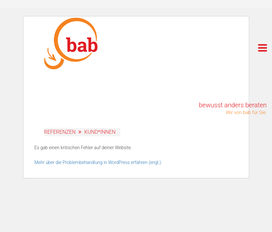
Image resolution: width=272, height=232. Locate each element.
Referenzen (60, 132)
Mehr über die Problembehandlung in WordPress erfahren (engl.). (98, 162)
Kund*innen (100, 132)
